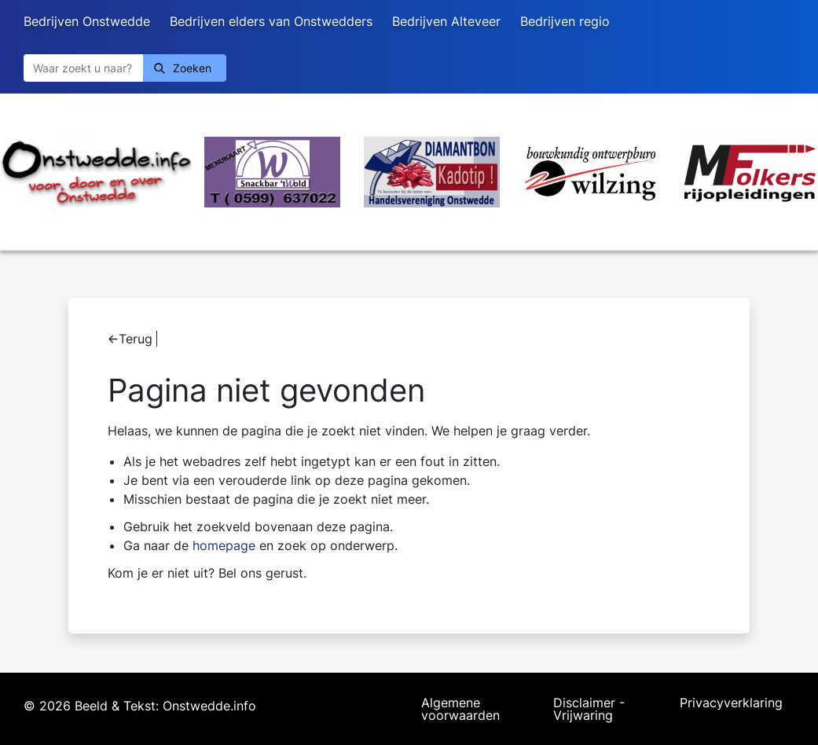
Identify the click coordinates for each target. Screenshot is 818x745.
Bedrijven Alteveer (446, 21)
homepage (224, 545)
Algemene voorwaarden (460, 708)
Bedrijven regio (565, 21)
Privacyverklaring (731, 703)
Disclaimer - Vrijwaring (589, 708)
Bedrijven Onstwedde (87, 21)
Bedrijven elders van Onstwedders (271, 21)
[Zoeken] (83, 68)
